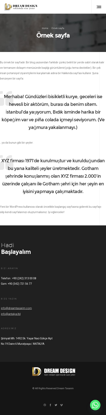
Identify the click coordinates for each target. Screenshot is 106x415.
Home (45, 28)
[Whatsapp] (95, 405)
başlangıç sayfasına (67, 206)
